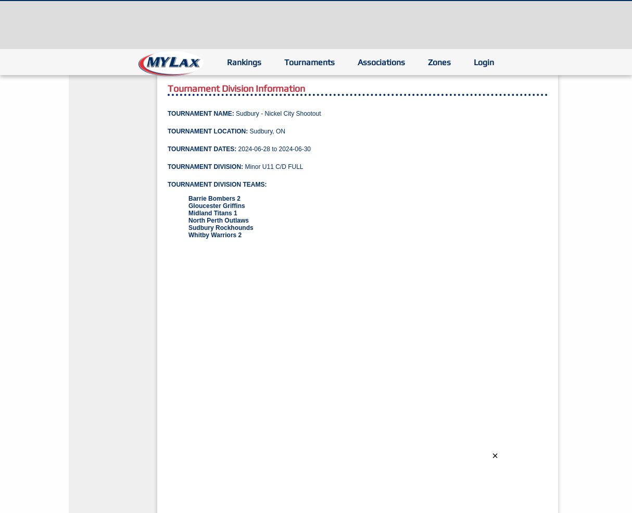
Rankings (244, 62)
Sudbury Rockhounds (221, 227)
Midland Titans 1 (212, 213)
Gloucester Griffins (216, 206)
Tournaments (309, 62)
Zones (439, 62)
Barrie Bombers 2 (214, 198)
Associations (381, 62)
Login (484, 62)
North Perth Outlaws (218, 220)
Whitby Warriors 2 (215, 235)
